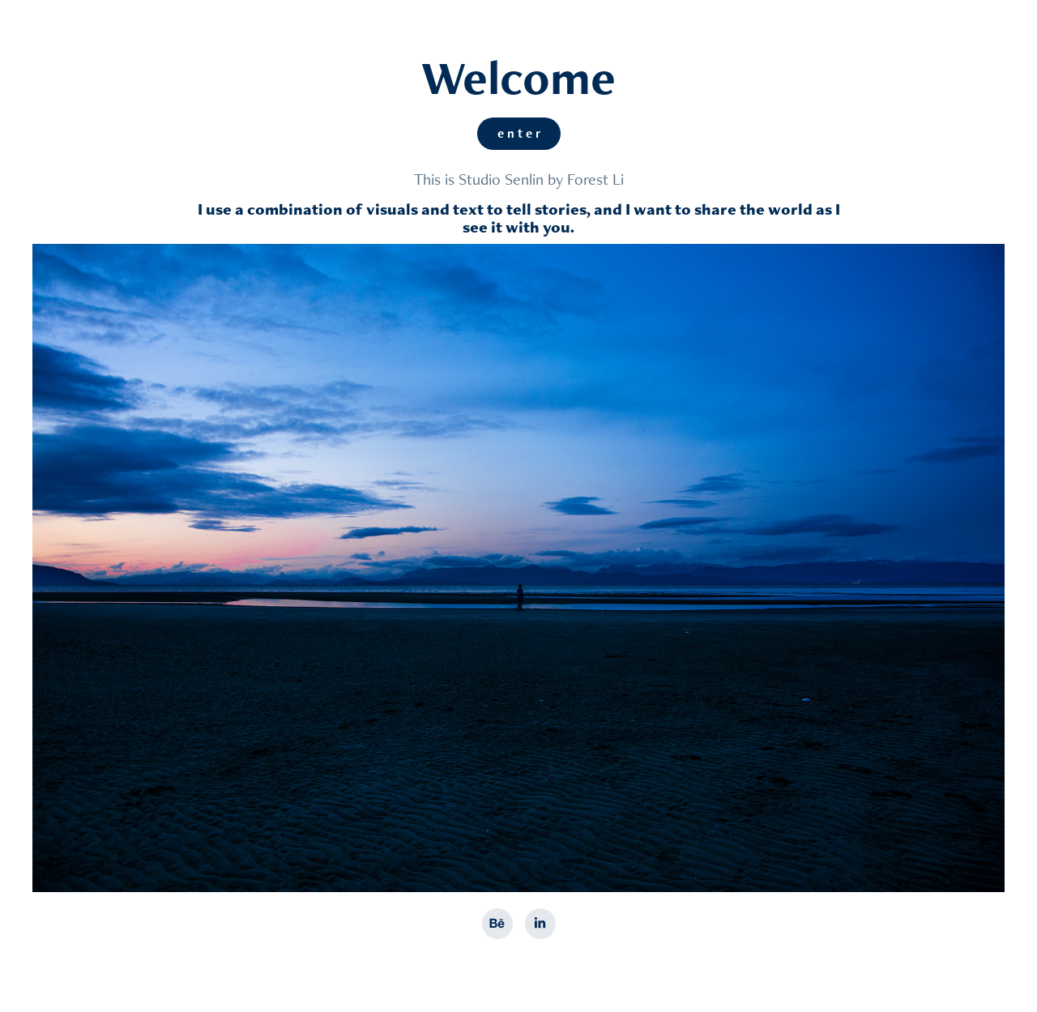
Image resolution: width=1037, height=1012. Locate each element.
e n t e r (518, 133)
